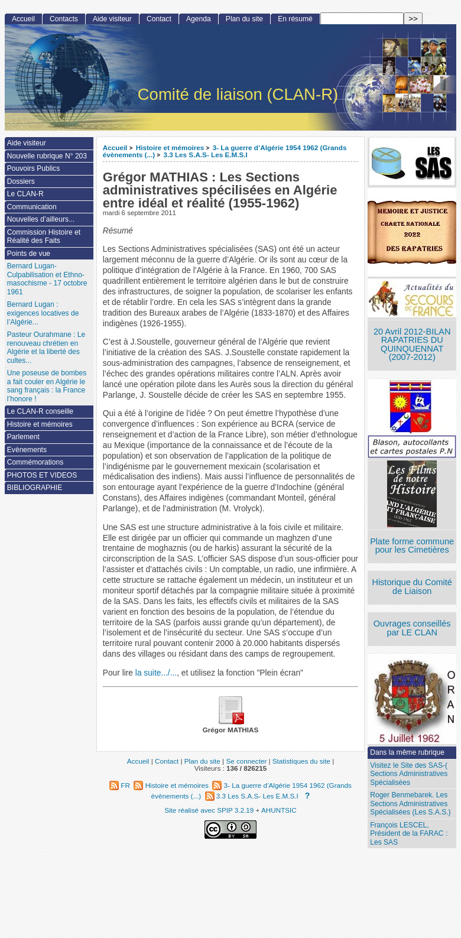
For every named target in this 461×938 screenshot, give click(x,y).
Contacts (64, 19)
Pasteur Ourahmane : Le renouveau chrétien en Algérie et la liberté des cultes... (46, 347)
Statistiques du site (301, 761)
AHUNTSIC (279, 810)
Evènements (27, 450)
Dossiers (21, 181)
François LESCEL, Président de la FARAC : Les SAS (408, 833)
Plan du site (244, 19)
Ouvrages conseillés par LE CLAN (412, 628)
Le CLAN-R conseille (40, 411)
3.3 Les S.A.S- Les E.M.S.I (205, 154)
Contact (159, 19)
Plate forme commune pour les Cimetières (412, 545)
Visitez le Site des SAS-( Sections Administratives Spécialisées (408, 774)
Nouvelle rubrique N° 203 (47, 156)
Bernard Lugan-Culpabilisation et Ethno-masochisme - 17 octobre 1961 (47, 279)
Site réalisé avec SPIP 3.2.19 (209, 810)
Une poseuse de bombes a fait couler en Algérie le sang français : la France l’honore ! (46, 386)
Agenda (198, 19)
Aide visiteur (112, 19)
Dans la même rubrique (407, 752)
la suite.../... (156, 672)
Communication (32, 207)
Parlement (23, 437)
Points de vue (28, 253)
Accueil (115, 147)
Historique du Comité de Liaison (412, 586)
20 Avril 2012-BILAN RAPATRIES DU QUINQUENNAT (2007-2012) (412, 344)
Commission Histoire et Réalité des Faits (43, 236)
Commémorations (35, 462)
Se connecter (246, 761)
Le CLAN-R (25, 194)
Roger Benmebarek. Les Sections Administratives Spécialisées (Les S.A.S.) (410, 803)
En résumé (295, 19)
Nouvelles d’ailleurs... (40, 219)
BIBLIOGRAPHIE (34, 487)
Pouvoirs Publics (33, 168)
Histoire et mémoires (170, 147)
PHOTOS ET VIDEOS (42, 475)
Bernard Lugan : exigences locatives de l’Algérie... (43, 313)
